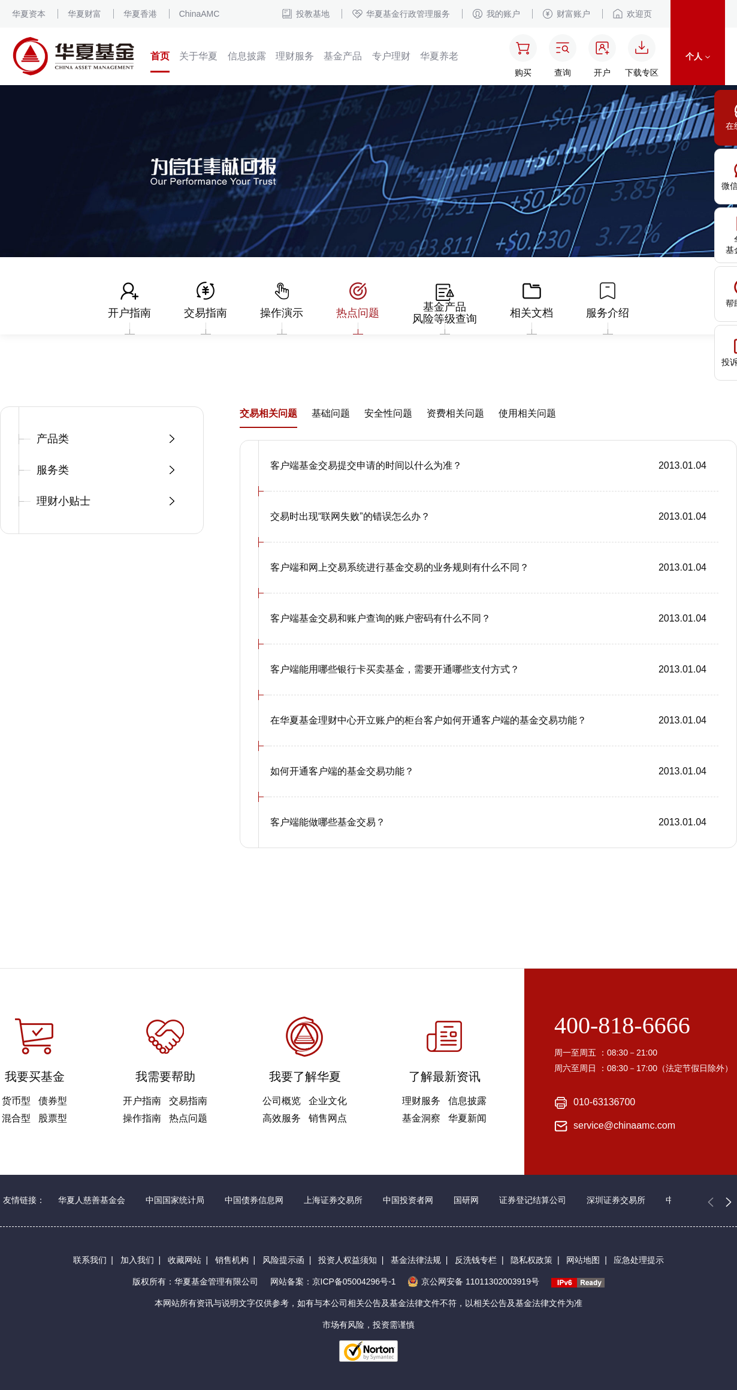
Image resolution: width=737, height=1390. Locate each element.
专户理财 (391, 56)
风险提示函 (283, 1260)
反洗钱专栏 (476, 1260)
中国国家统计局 (175, 1200)
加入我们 (137, 1260)
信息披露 (247, 56)
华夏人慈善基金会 (91, 1200)
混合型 (16, 1118)
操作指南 (142, 1118)
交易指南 (188, 1101)
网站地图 (583, 1260)
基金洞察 (421, 1118)
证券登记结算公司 (532, 1200)
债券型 (52, 1101)
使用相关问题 (527, 413)
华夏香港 (140, 14)
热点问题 (188, 1118)
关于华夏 (198, 56)
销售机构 (232, 1260)
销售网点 (328, 1118)
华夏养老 (439, 56)
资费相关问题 (455, 413)
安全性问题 (388, 413)
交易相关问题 (268, 413)
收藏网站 (184, 1260)
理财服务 (295, 56)
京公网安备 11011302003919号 (473, 1281)
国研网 (466, 1200)
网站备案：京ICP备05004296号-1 (333, 1281)
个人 (697, 56)
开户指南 (142, 1101)
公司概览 (281, 1101)
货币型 (16, 1101)
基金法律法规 (416, 1260)
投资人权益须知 (347, 1260)
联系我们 (90, 1260)
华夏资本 (29, 14)
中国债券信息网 (254, 1200)
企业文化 (328, 1101)
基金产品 (343, 56)
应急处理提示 (639, 1260)
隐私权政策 (531, 1260)
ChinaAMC (199, 14)
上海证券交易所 (333, 1200)
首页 (160, 56)
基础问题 (331, 413)
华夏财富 (84, 14)
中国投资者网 (408, 1200)
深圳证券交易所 (616, 1200)
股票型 (52, 1118)
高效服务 (281, 1118)
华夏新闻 (467, 1118)
